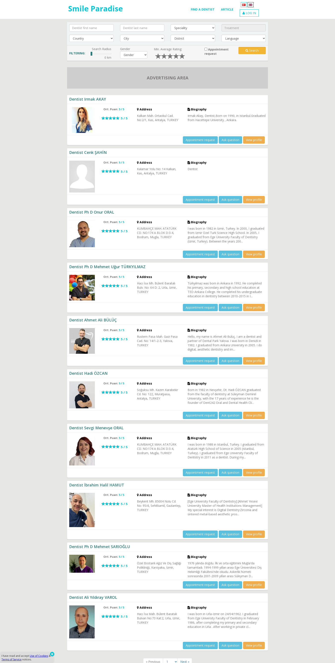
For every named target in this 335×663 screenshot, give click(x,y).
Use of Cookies (39, 656)
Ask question (230, 140)
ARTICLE (227, 9)
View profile (254, 140)
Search (252, 50)
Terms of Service (11, 659)
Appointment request (216, 51)
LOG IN (249, 13)
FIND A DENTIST (203, 9)
